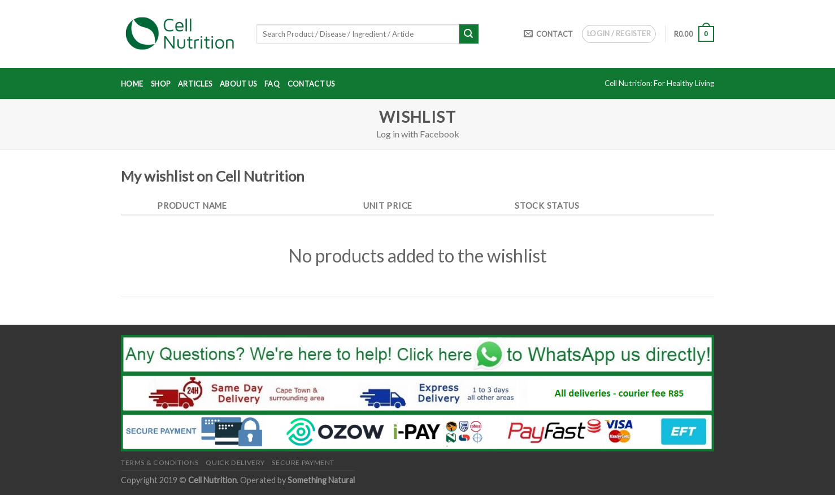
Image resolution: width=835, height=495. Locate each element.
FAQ (272, 83)
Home (132, 83)
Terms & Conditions (160, 462)
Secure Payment (303, 462)
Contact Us (311, 83)
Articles (195, 83)
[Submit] (469, 34)
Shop (160, 83)
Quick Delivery (235, 462)
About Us (238, 83)
